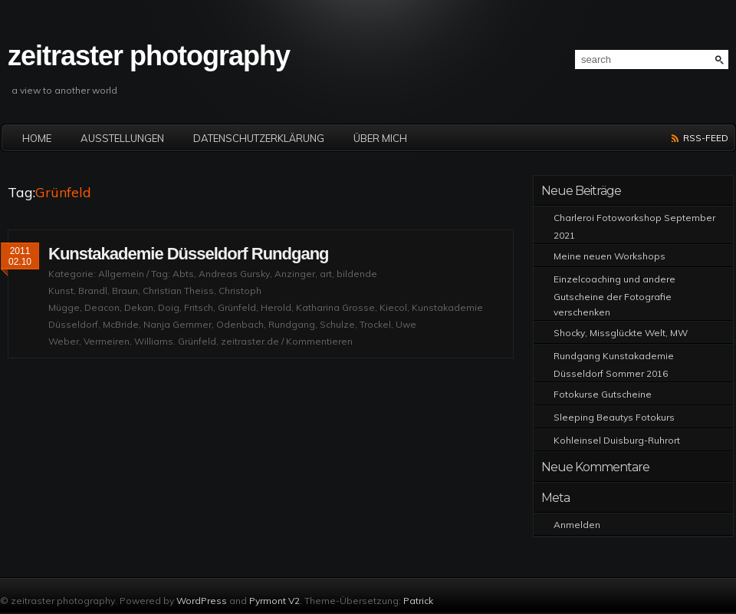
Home (36, 138)
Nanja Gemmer (177, 324)
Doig (168, 307)
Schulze (337, 324)
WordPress (201, 600)
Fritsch (198, 307)
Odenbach (240, 324)
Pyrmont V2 (274, 600)
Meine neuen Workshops (609, 256)
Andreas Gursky (234, 273)
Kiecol (393, 307)
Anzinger (294, 273)
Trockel (375, 324)
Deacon (102, 307)
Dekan (138, 307)
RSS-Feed (705, 138)
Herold (276, 307)
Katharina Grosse (335, 307)
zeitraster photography (149, 55)
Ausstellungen (122, 138)
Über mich (380, 138)
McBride (121, 324)
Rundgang (291, 324)
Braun (125, 290)
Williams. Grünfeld (175, 341)
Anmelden (577, 524)
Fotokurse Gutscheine (603, 394)
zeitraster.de (250, 341)
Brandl (92, 290)
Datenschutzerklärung (258, 138)
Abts (183, 273)
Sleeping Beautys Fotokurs (614, 417)
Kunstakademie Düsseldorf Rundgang (188, 253)
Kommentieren (319, 341)
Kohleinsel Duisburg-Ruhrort (617, 440)
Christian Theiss (178, 290)
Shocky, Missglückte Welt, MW (621, 332)
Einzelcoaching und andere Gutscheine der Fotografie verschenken (614, 295)
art (326, 273)
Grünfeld (237, 307)
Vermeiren (107, 341)
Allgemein (121, 273)
